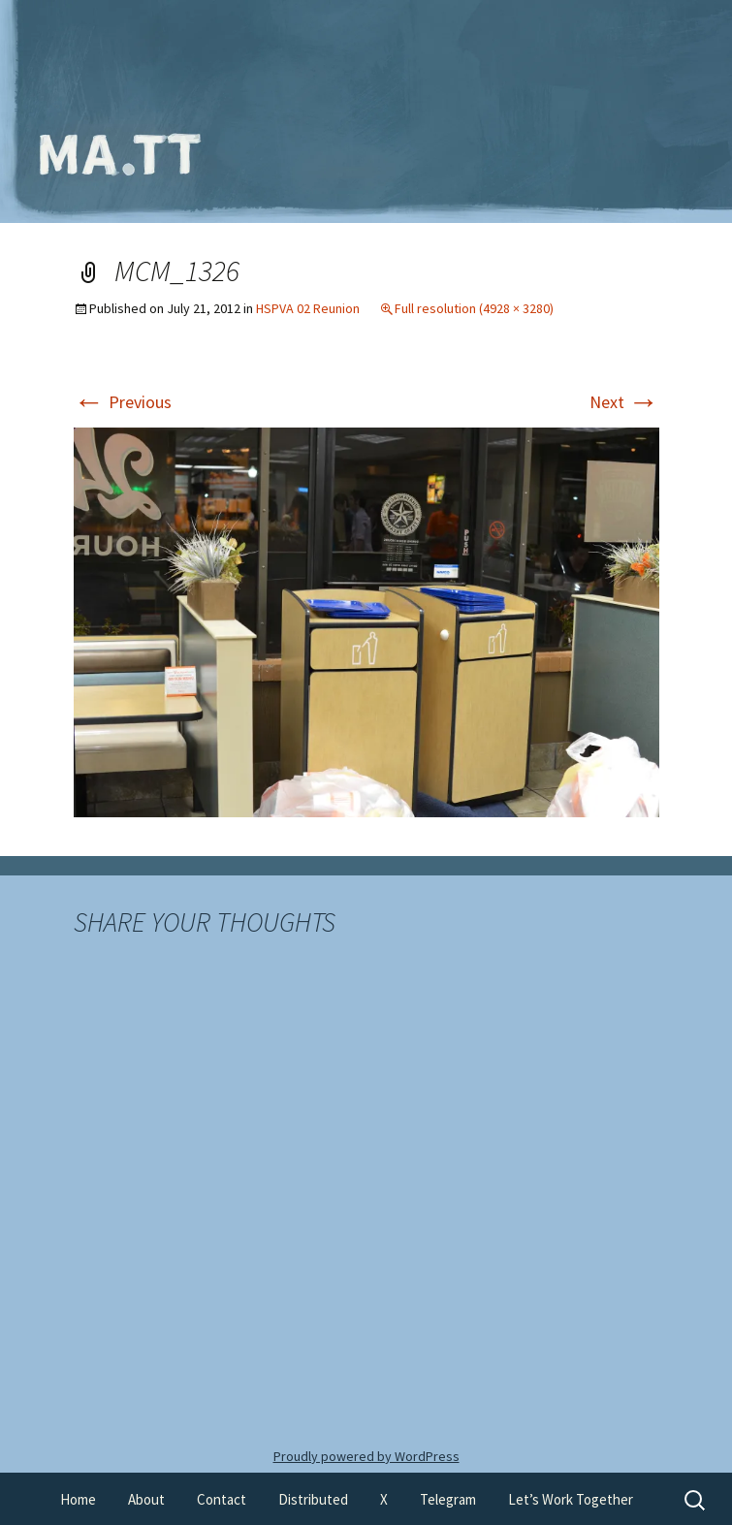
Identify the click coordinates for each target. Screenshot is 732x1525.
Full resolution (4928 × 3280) (474, 308)
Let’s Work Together (570, 1499)
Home (78, 1499)
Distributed (313, 1499)
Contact (221, 1499)
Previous (123, 402)
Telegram (448, 1499)
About (146, 1499)
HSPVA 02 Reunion (308, 308)
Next (624, 402)
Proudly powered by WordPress (366, 1456)
